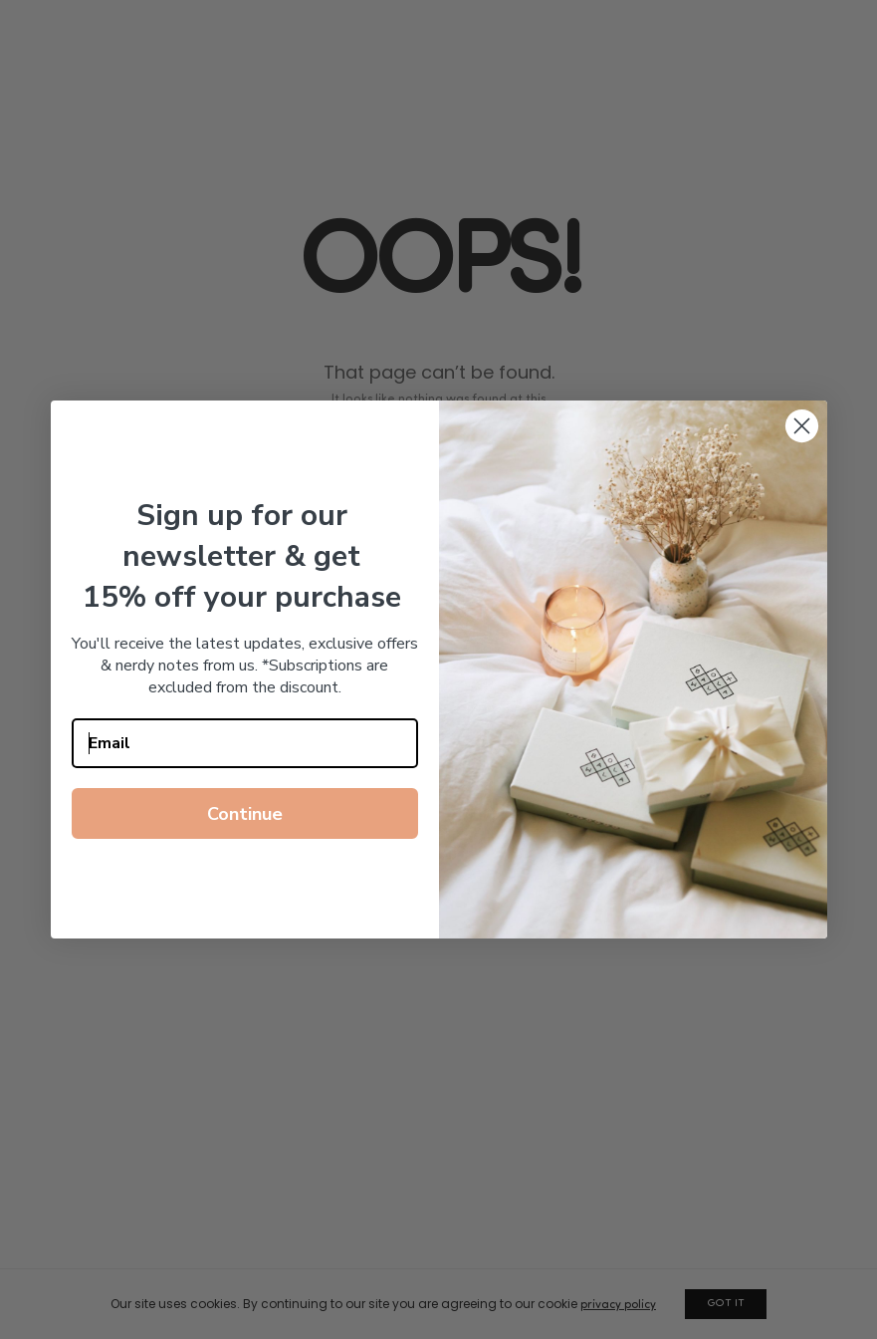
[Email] (245, 743)
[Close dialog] (801, 425)
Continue (245, 814)
